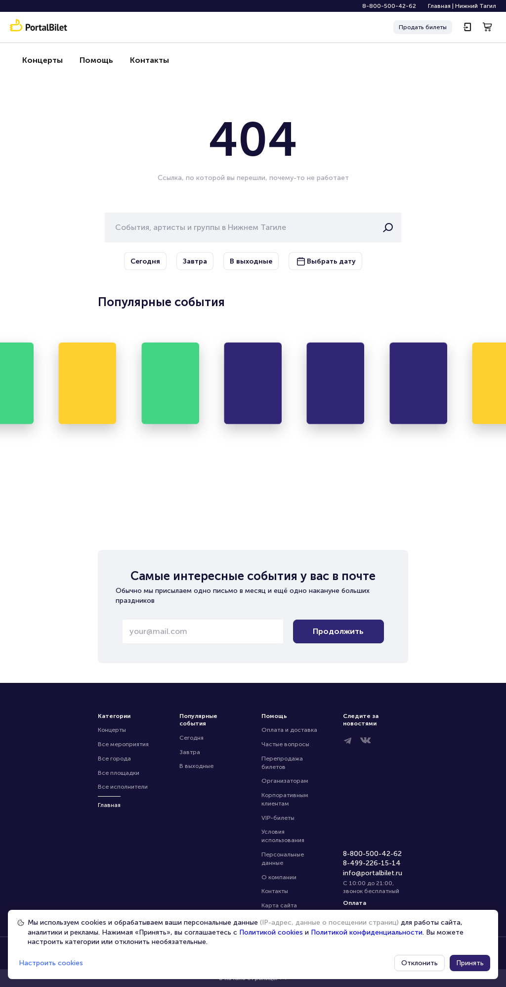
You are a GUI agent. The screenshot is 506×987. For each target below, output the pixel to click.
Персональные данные (283, 858)
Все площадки (118, 772)
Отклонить (419, 963)
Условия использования (282, 836)
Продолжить (338, 631)
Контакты (143, 60)
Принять (470, 963)
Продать (423, 27)
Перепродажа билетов (282, 762)
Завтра (189, 752)
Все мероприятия (123, 744)
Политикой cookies (271, 932)
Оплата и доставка (289, 729)
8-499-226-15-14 (372, 863)
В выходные (196, 766)
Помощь (92, 60)
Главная (439, 5)
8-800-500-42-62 (389, 5)
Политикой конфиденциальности (366, 932)
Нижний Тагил (475, 5)
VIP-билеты (278, 817)
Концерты (41, 60)
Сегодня (191, 737)
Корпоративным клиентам (285, 799)
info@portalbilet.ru (372, 873)
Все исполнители (123, 786)
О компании (278, 877)
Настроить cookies (51, 963)
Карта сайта (279, 905)
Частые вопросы (285, 744)
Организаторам (284, 780)
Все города (114, 758)
